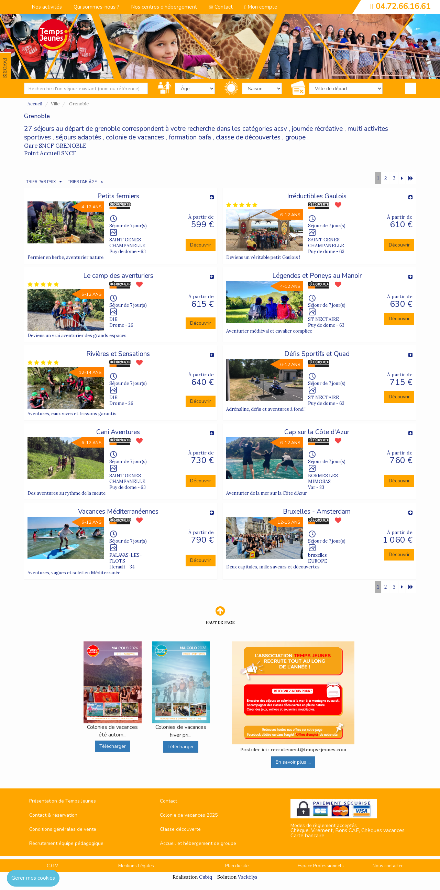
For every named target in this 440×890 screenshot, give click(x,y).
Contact (221, 6)
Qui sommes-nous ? (96, 6)
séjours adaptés (78, 137)
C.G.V (52, 866)
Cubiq (205, 877)
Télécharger (112, 746)
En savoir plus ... (293, 762)
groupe (295, 137)
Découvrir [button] (200, 245)
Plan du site (237, 866)
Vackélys (247, 877)
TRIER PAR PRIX (41, 182)
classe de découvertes (248, 137)
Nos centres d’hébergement (164, 6)
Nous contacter (388, 866)
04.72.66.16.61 (403, 6)
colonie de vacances (135, 137)
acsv (280, 128)
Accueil (35, 104)
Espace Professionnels (321, 866)
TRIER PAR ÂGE (82, 182)
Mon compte (260, 6)
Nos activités (47, 6)
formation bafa (190, 137)
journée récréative (317, 128)
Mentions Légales (136, 866)
